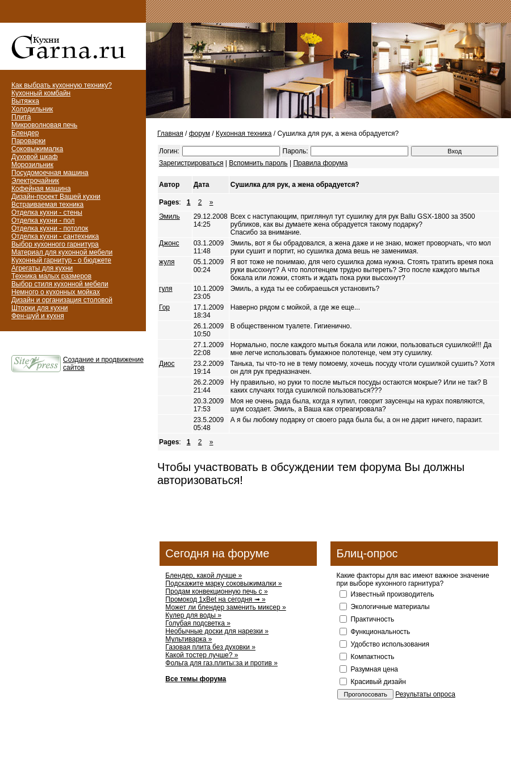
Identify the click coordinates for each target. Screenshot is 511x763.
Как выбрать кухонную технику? (61, 85)
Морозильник (32, 165)
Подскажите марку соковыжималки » (223, 583)
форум (199, 133)
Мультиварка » (188, 639)
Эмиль (169, 216)
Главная (170, 133)
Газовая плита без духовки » (210, 647)
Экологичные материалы (389, 607)
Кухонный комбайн (40, 93)
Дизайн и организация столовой (61, 300)
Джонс (169, 243)
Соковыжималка (37, 149)
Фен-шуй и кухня (37, 316)
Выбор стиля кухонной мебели (59, 284)
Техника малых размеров (51, 276)
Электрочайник (35, 181)
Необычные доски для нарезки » (217, 631)
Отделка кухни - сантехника (55, 236)
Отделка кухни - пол (43, 220)
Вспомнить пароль (258, 163)
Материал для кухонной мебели (61, 252)
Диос (167, 364)
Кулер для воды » (193, 615)
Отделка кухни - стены (46, 212)
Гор (164, 307)
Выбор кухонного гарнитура (55, 244)
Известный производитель (392, 594)
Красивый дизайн (377, 682)
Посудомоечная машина (50, 173)
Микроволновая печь (44, 125)
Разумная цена (373, 669)
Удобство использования (389, 644)
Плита (21, 117)
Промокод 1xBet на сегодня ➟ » (215, 599)
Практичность (372, 619)
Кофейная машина (41, 189)
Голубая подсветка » (197, 623)
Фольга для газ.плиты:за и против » (221, 663)
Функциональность (380, 632)
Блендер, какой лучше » (203, 575)
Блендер (25, 133)
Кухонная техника (244, 133)
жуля (166, 262)
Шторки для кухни (39, 308)
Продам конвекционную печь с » (216, 591)
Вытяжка (25, 101)
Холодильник (32, 109)
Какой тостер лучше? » (201, 655)
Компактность (372, 657)
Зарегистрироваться (191, 163)
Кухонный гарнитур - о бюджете (61, 260)
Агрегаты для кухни (42, 268)
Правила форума (320, 163)
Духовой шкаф (34, 157)
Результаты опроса (425, 694)
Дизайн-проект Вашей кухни (55, 197)
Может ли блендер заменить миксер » (225, 607)
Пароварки (28, 141)
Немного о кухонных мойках (55, 292)
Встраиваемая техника (47, 205)
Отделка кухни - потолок (49, 228)
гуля (166, 289)
